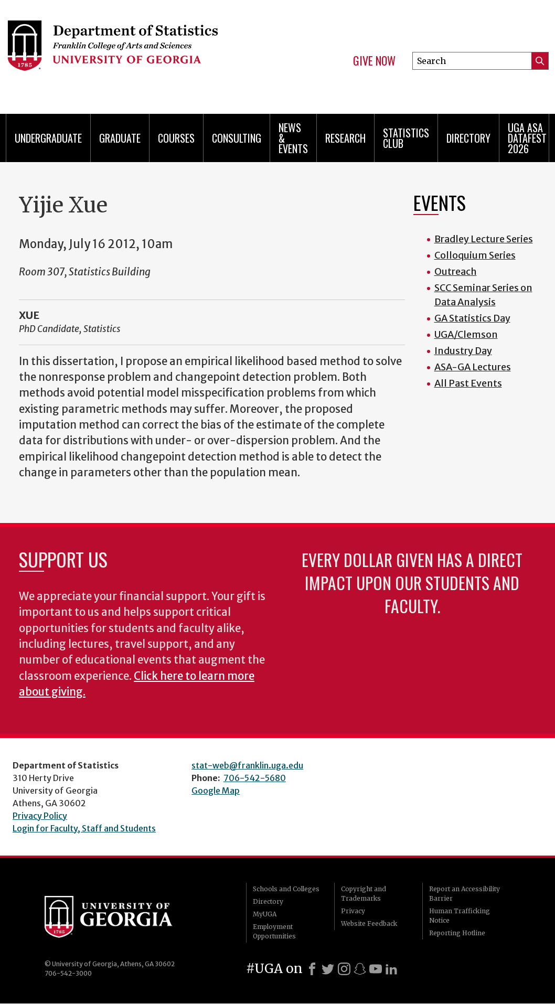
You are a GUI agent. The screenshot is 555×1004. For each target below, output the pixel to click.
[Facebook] (312, 969)
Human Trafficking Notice (459, 915)
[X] (328, 969)
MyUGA (264, 914)
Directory (468, 138)
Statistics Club (406, 138)
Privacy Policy (40, 815)
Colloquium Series (475, 255)
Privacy (353, 911)
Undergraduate (48, 138)
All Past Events (468, 383)
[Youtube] (375, 969)
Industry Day (463, 351)
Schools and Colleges (286, 889)
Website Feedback (369, 923)
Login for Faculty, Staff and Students (84, 828)
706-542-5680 (254, 778)
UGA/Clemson (466, 334)
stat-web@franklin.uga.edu (247, 765)
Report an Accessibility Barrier (464, 893)
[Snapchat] (360, 969)
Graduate (120, 138)
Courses (176, 138)
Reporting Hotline (457, 933)
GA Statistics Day (472, 318)
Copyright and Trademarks (363, 893)
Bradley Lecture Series (483, 239)
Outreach (455, 271)
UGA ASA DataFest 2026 (527, 138)
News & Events (293, 138)
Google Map (215, 790)
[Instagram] (344, 969)
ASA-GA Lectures (472, 367)
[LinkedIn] (391, 969)
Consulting (236, 138)
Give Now (374, 61)
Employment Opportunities (274, 931)
